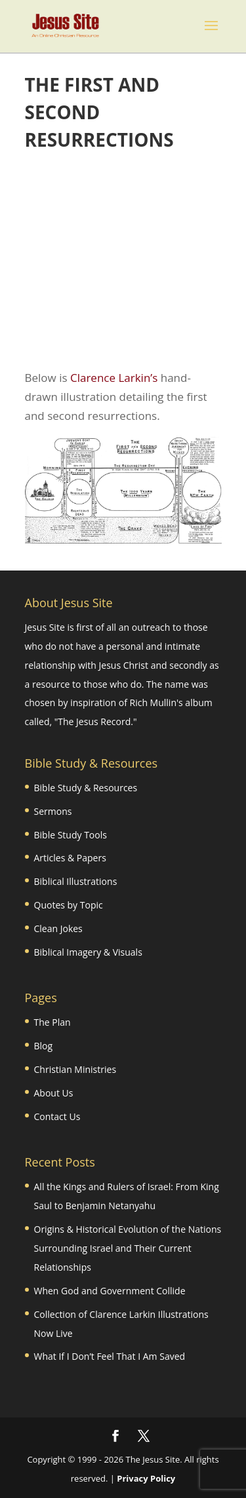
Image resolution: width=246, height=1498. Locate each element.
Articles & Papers (70, 858)
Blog (43, 1045)
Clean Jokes (58, 928)
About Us (53, 1093)
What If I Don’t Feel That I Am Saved (110, 1356)
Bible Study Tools (70, 835)
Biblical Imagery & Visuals (88, 952)
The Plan (52, 1022)
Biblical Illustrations (75, 881)
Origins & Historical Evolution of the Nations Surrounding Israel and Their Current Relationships (128, 1248)
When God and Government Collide (110, 1290)
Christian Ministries (75, 1069)
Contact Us (57, 1116)
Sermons (53, 811)
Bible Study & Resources (86, 787)
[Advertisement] (123, 261)
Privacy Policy (146, 1478)
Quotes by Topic (68, 905)
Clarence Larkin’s (113, 377)
